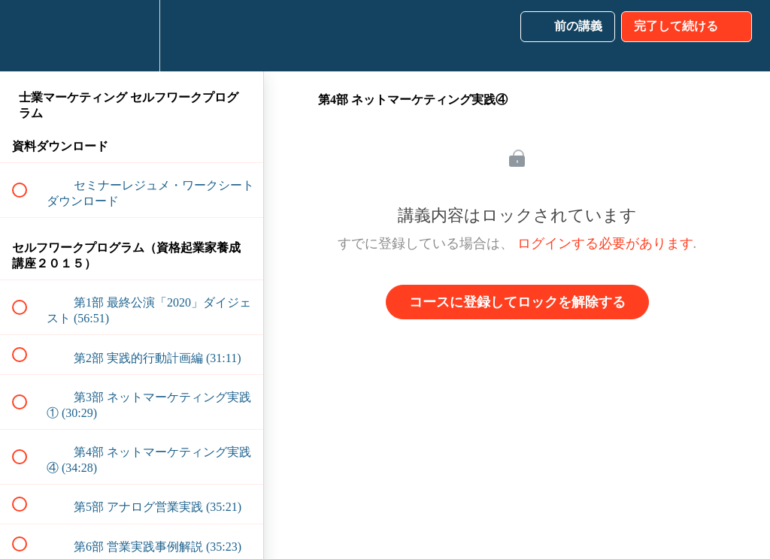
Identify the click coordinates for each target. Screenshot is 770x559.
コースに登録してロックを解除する (517, 302)
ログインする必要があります (605, 243)
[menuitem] (131, 35)
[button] (28, 35)
